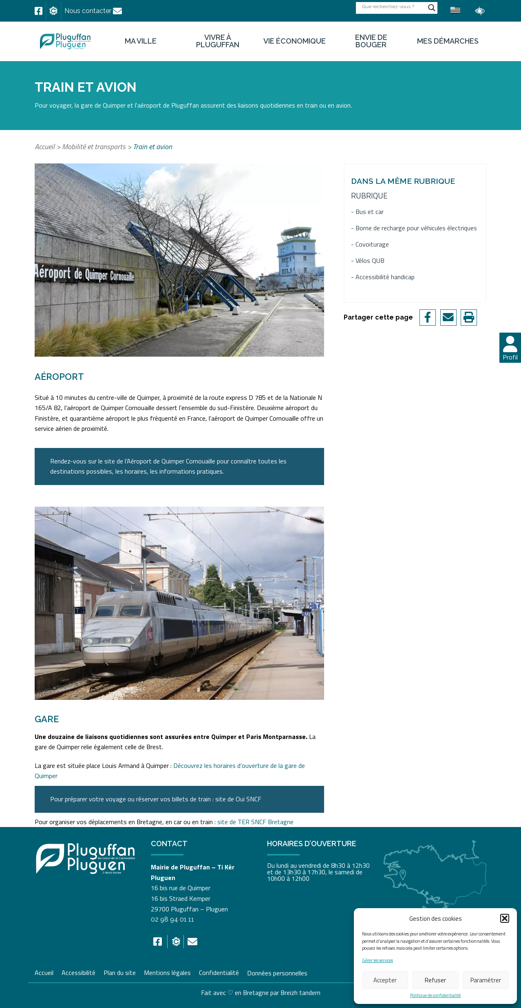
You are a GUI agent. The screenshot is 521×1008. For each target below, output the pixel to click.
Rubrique (369, 195)
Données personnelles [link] (277, 972)
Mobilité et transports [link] (94, 146)
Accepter (385, 980)
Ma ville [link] (141, 41)
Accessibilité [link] (78, 972)
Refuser (435, 980)
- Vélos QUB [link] (367, 260)
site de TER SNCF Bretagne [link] (255, 822)
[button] (505, 918)
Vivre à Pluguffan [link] (217, 41)
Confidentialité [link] (219, 972)
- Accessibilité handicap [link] (383, 277)
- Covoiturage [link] (370, 244)
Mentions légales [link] (167, 972)
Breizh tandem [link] (300, 992)
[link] (38, 11)
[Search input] (393, 6)
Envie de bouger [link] (371, 41)
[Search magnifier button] (431, 7)
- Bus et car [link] (367, 211)
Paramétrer (485, 980)
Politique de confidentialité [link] (435, 995)
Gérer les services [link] (377, 960)
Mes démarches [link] (448, 41)
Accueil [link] (45, 146)
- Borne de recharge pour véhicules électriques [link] (414, 228)
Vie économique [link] (294, 41)
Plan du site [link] (120, 972)
